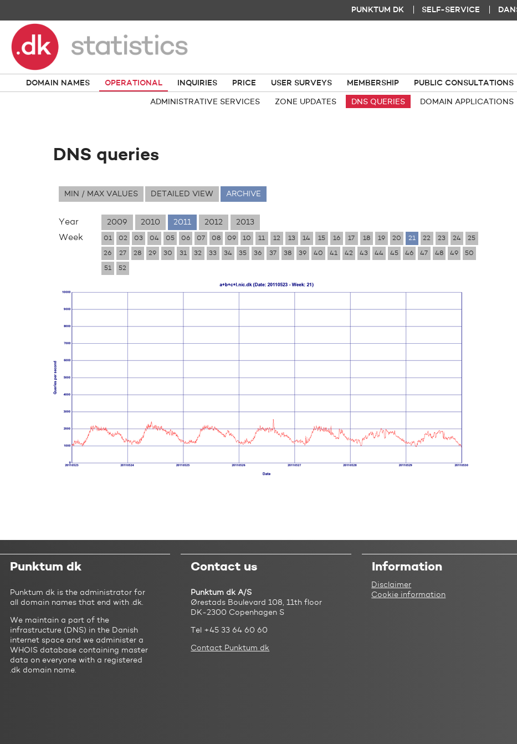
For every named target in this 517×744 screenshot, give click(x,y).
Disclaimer (391, 585)
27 (122, 253)
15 (321, 238)
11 (261, 238)
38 (287, 253)
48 (439, 253)
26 (107, 253)
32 (198, 253)
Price (244, 83)
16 (336, 238)
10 (247, 238)
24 (457, 238)
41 (333, 253)
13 (291, 238)
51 (107, 268)
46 (409, 253)
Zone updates (305, 102)
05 (170, 238)
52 (122, 268)
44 (379, 253)
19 (381, 238)
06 (185, 238)
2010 (150, 222)
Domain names (58, 83)
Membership (373, 83)
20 (396, 238)
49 (454, 253)
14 (306, 238)
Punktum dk (377, 10)
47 (424, 253)
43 (364, 253)
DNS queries (378, 102)
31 (183, 253)
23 (442, 238)
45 (394, 253)
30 (167, 253)
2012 (213, 222)
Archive (243, 194)
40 (318, 253)
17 (351, 238)
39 (302, 253)
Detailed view (182, 194)
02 (123, 238)
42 (349, 253)
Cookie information (408, 595)
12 (276, 238)
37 (273, 253)
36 (258, 253)
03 (138, 238)
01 (108, 238)
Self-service (451, 10)
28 (137, 253)
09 (231, 238)
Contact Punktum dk (230, 648)
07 (201, 238)
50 (469, 253)
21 (412, 238)
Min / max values (101, 194)
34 (228, 253)
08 (216, 238)
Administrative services (205, 102)
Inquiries (197, 83)
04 (154, 238)
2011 (182, 222)
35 (243, 253)
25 (471, 238)
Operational (133, 83)
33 (213, 253)
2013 (245, 222)
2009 (117, 222)
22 (427, 238)
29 (152, 253)
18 (366, 238)
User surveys (301, 83)
